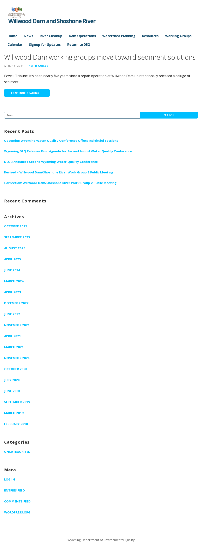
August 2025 (14, 248)
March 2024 (14, 281)
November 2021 (17, 325)
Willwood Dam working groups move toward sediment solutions (100, 57)
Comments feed (17, 501)
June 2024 (12, 270)
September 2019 (17, 402)
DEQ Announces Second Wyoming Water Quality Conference (51, 162)
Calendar (14, 44)
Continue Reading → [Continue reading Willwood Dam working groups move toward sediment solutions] (27, 92)
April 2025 (12, 259)
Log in (9, 479)
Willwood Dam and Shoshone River (51, 21)
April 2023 (12, 292)
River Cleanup (51, 36)
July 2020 (12, 380)
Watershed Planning (118, 36)
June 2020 (12, 391)
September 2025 (17, 237)
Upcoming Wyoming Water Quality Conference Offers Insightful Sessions (61, 140)
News (28, 36)
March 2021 (14, 347)
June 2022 (12, 314)
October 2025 (15, 226)
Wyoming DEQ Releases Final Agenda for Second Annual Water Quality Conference (68, 151)
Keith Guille (38, 65)
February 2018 (16, 424)
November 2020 (17, 358)
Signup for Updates (45, 44)
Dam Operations (82, 36)
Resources (150, 36)
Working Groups (178, 36)
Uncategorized (17, 451)
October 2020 (15, 369)
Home (12, 36)
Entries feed (14, 490)
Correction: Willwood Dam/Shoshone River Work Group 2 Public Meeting (60, 183)
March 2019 (14, 413)
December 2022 (16, 303)
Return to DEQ (78, 44)
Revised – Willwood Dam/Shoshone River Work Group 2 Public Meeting (58, 172)
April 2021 (12, 336)
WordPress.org (17, 512)
